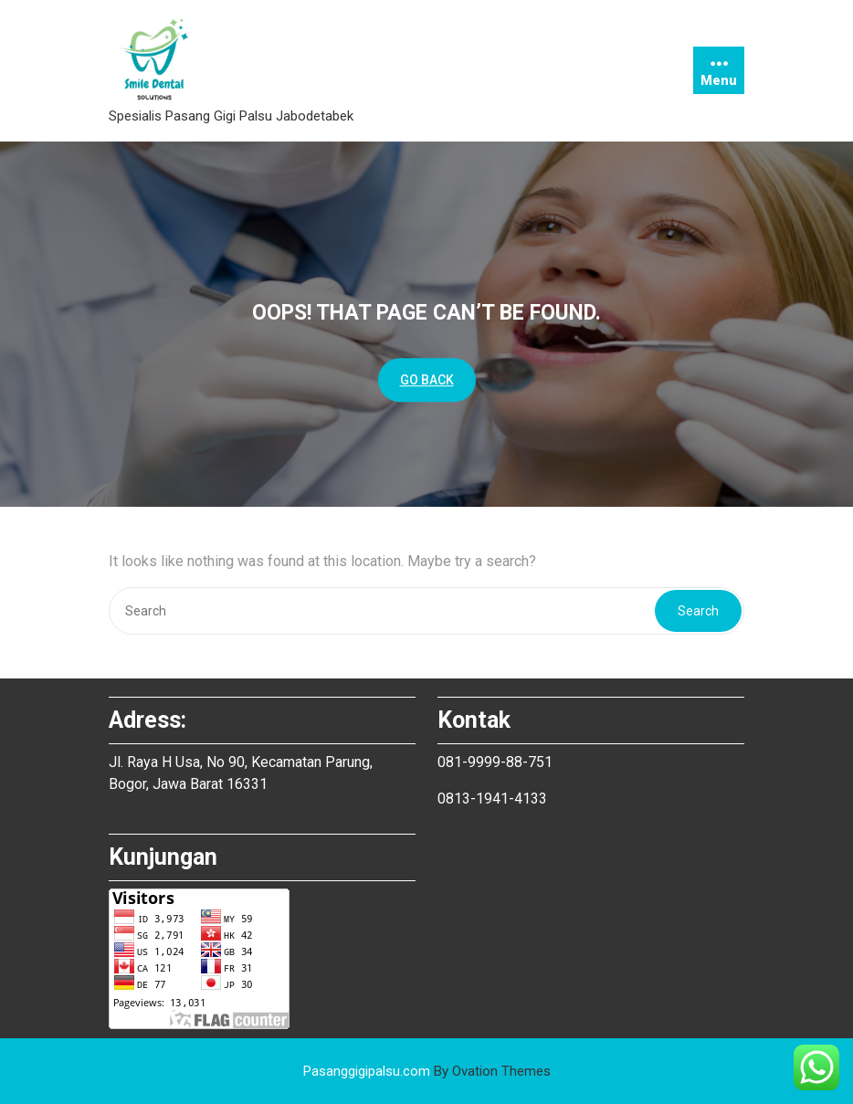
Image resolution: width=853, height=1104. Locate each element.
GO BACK (427, 380)
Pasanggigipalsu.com (427, 1071)
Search (698, 611)
